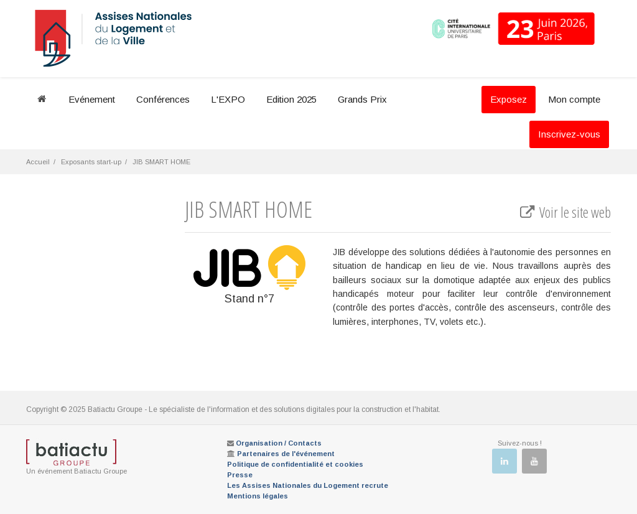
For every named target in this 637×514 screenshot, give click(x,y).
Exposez (508, 99)
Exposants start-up (91, 162)
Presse (240, 475)
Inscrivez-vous (569, 134)
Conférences (163, 99)
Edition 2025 (291, 99)
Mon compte (574, 99)
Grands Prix (362, 99)
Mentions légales (257, 496)
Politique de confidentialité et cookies (295, 464)
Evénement (91, 99)
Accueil (38, 162)
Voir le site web (564, 212)
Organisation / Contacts (279, 443)
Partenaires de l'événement (286, 453)
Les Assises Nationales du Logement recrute (307, 485)
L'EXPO (228, 99)
